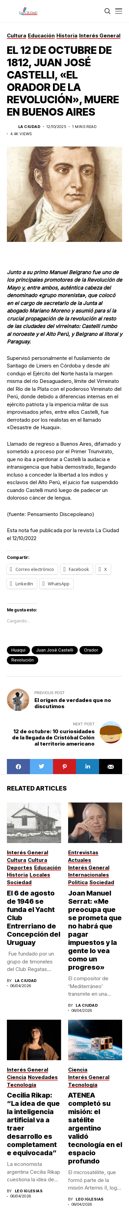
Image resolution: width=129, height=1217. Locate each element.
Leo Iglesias (29, 1191)
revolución (22, 660)
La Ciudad (29, 127)
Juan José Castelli (54, 650)
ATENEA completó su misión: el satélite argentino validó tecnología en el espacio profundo (95, 1128)
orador (91, 650)
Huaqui (18, 650)
